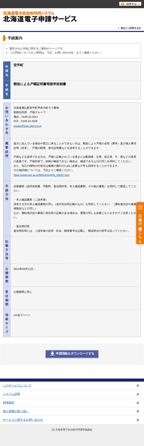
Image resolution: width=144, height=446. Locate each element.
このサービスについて (17, 385)
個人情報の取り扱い (16, 411)
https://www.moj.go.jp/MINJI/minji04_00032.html (41, 175)
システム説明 (11, 394)
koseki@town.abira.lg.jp (27, 126)
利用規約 (8, 402)
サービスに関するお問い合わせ (23, 419)
